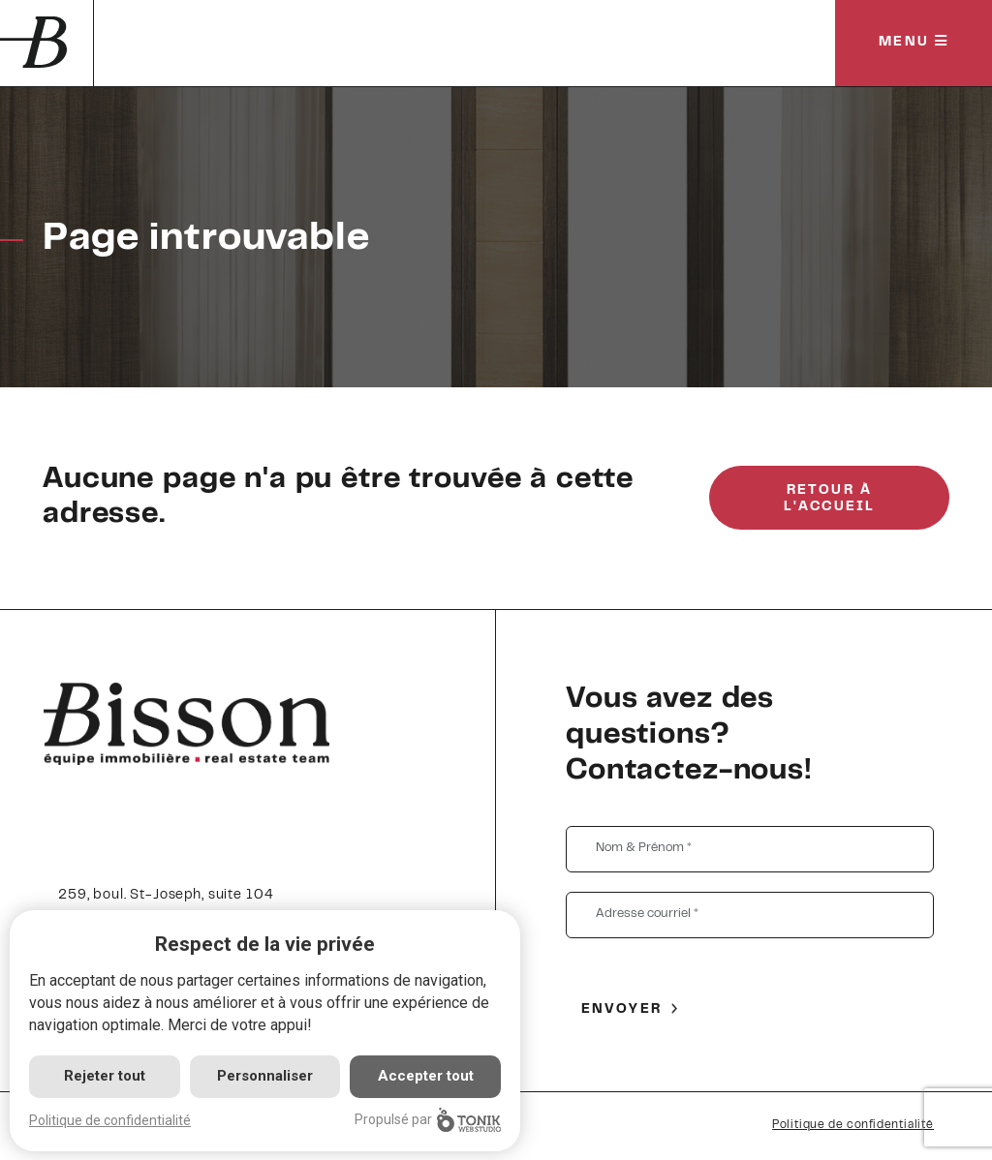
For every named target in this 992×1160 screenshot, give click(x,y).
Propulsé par (428, 1120)
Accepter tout (426, 1075)
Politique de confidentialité (853, 1125)
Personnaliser (265, 1075)
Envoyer (621, 1010)
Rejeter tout (104, 1075)
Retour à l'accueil (829, 499)
